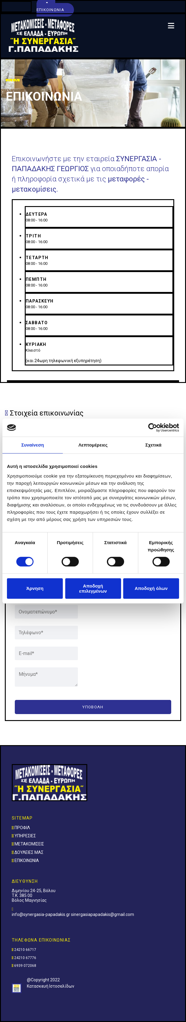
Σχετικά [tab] (153, 444)
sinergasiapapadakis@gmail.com (102, 914)
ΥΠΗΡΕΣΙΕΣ (25, 835)
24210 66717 (25, 950)
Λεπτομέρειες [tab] (93, 444)
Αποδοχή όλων (151, 588)
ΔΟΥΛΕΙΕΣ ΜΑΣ (28, 852)
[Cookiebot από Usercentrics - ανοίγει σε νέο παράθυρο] (152, 427)
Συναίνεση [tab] (32, 444)
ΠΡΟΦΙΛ (22, 827)
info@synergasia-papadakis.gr (41, 914)
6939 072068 (25, 966)
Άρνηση (34, 588)
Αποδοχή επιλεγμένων (93, 588)
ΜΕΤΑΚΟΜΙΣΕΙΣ (29, 844)
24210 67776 (25, 958)
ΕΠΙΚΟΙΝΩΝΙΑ (26, 860)
